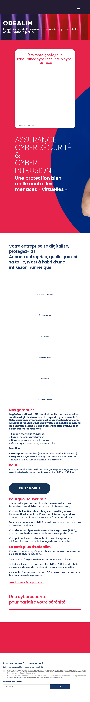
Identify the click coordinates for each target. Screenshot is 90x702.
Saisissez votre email (12, 682)
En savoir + (30, 488)
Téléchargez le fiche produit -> (26, 582)
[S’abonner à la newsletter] (60, 686)
